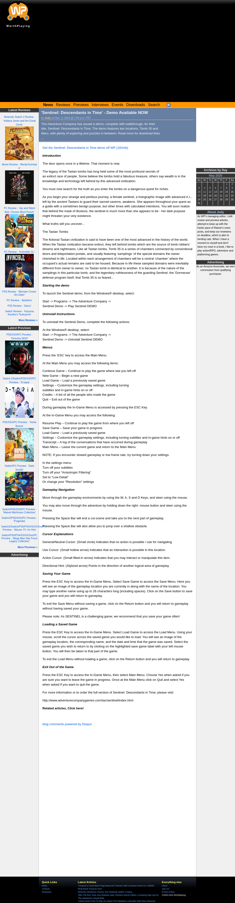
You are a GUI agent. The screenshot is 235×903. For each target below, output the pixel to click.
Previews (81, 105)
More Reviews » (28, 320)
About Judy (215, 212)
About (164, 886)
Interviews (100, 105)
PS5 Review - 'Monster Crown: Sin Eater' (19, 293)
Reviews (63, 105)
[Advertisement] (117, 66)
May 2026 (215, 175)
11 (204, 191)
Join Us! (165, 889)
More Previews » (28, 547)
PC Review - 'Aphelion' (19, 300)
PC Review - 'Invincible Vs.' (19, 251)
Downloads (135, 105)
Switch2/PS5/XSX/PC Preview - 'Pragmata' (19, 519)
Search (154, 105)
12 (210, 191)
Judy (48, 117)
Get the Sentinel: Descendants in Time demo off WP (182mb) (85, 148)
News (44, 886)
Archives (46, 889)
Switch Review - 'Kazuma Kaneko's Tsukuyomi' (19, 313)
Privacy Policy (168, 892)
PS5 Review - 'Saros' (19, 305)
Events (117, 105)
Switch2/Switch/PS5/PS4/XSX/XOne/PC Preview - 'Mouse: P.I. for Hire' (23, 528)
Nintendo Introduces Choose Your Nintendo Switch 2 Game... (106, 892)
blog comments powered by (67, 724)
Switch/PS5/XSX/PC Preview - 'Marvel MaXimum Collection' (19, 511)
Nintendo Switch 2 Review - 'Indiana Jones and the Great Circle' (19, 120)
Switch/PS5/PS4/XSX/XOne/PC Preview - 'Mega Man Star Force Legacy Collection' (19, 538)
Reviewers (47, 892)
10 (199, 191)
